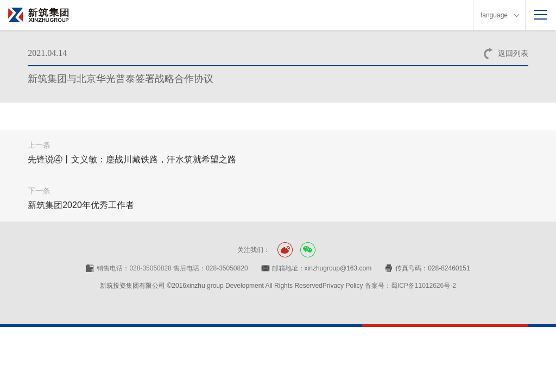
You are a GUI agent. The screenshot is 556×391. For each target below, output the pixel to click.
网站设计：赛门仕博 (278, 297)
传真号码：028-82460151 (432, 268)
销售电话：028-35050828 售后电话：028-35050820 (172, 268)
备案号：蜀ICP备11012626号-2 (410, 285)
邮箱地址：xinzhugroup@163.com (322, 268)
